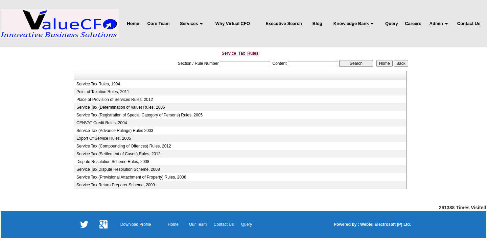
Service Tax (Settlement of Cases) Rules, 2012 (118, 154)
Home (133, 23)
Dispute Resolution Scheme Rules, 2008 (112, 161)
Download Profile (135, 224)
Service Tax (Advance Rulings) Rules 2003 (114, 130)
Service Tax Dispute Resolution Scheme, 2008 (118, 169)
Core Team (158, 23)
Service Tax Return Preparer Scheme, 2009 (115, 185)
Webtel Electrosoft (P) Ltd (384, 224)
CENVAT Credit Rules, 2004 (101, 122)
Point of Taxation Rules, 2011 (102, 91)
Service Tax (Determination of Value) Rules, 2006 (120, 107)
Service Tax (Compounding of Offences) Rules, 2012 (123, 146)
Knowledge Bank (353, 23)
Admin (439, 23)
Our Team (198, 224)
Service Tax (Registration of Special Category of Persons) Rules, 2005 (139, 115)
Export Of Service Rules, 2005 (103, 138)
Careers (413, 23)
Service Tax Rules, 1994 (98, 84)
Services (191, 23)
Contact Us (469, 23)
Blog (317, 23)
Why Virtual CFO (232, 23)
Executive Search (283, 23)
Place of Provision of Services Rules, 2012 (114, 99)
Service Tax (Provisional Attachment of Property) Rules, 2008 (131, 177)
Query (391, 23)
